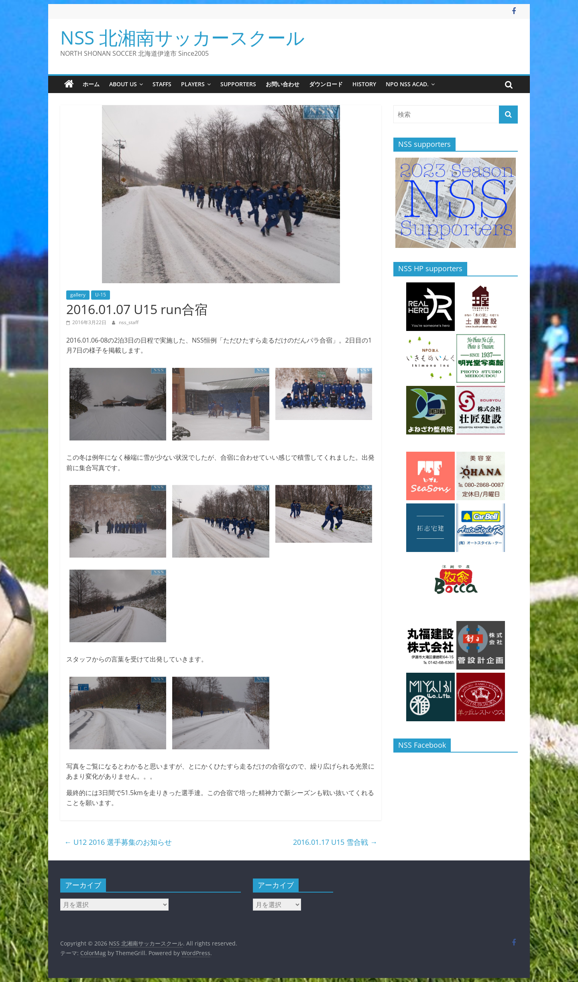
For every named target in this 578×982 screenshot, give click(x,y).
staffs (162, 84)
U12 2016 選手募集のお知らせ (118, 842)
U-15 (100, 294)
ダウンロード (326, 84)
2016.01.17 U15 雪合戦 (335, 842)
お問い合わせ (282, 84)
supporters (238, 84)
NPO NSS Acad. (407, 84)
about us (123, 84)
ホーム (91, 84)
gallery (77, 294)
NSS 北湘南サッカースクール (182, 37)
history (364, 84)
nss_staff (128, 322)
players (193, 84)
